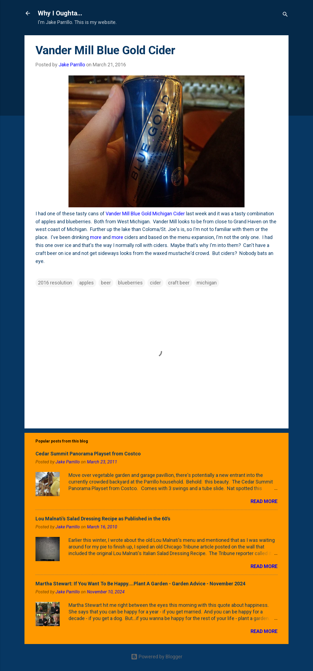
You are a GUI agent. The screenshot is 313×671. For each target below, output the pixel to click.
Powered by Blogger (156, 656)
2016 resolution (55, 283)
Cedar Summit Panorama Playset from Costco (88, 454)
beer (106, 283)
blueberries (130, 283)
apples (86, 283)
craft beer (179, 283)
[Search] (285, 15)
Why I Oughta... (60, 13)
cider (155, 283)
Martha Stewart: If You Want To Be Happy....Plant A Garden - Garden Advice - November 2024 (140, 583)
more (95, 237)
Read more (264, 501)
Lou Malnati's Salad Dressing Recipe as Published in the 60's (102, 518)
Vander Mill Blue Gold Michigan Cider (145, 213)
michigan (207, 283)
